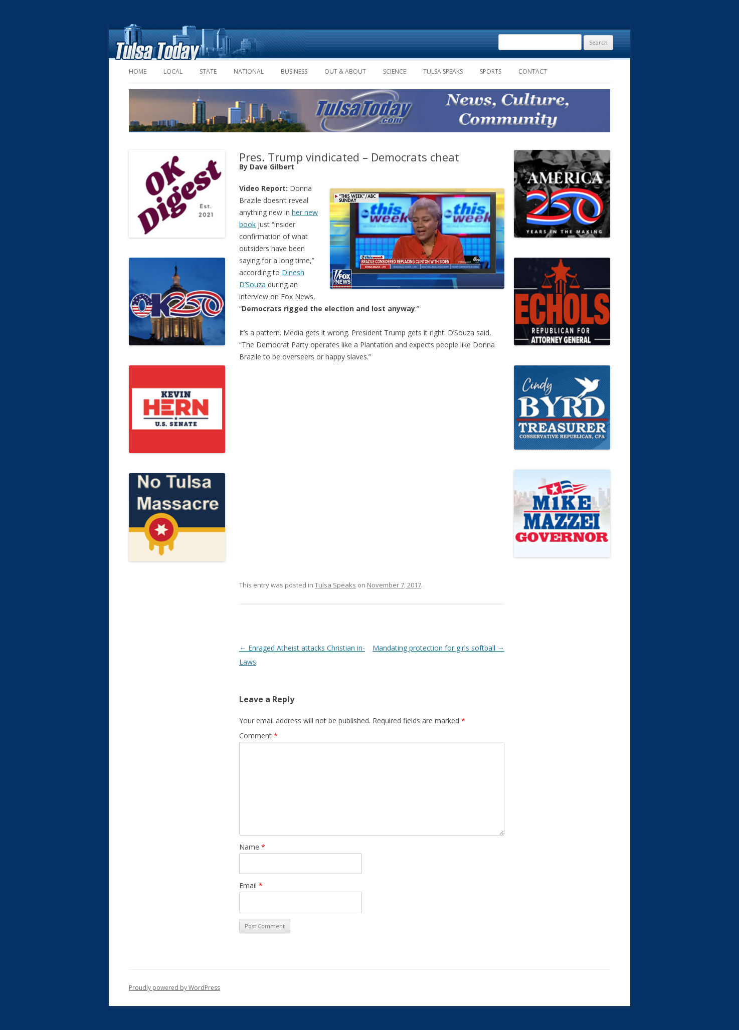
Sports (490, 71)
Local (172, 71)
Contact (532, 71)
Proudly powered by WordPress (174, 987)
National (249, 71)
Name (252, 847)
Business (294, 71)
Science (394, 71)
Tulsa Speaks (443, 71)
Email (251, 885)
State (208, 71)
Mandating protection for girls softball (438, 648)
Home (137, 71)
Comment (258, 735)
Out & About (345, 71)
